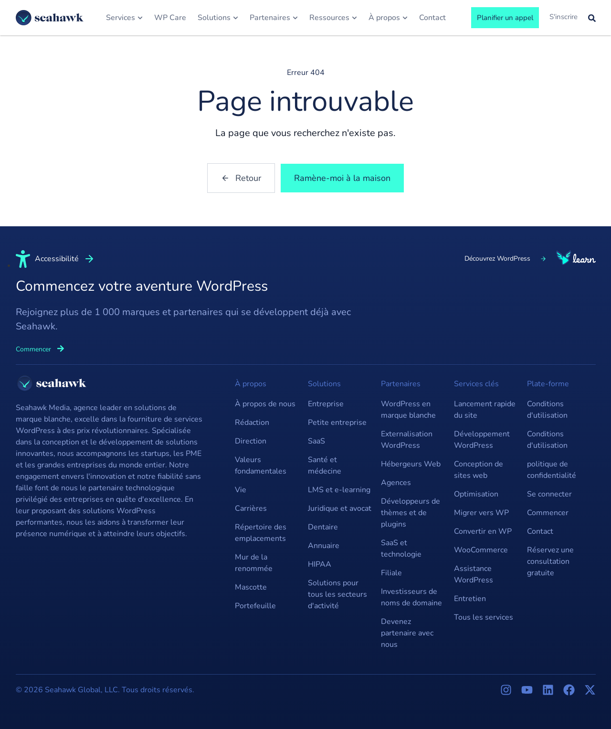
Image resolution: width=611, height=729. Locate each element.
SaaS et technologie (401, 549)
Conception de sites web (478, 470)
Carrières (251, 508)
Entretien (470, 598)
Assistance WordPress (473, 574)
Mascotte (251, 587)
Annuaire (323, 545)
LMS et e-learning (339, 490)
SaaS (316, 441)
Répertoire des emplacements (260, 533)
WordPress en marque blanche (408, 410)
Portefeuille (255, 606)
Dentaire (323, 527)
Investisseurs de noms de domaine (411, 597)
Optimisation (476, 494)
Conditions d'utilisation (547, 410)
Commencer (548, 512)
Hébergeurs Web (411, 464)
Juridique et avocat (339, 508)
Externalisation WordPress (406, 440)
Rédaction (252, 422)
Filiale (391, 573)
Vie (240, 490)
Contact (540, 531)
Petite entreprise (337, 422)
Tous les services (483, 617)
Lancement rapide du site (485, 410)
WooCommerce (481, 550)
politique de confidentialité (551, 470)
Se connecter (549, 494)
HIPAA (319, 564)
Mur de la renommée (254, 563)
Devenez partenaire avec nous (407, 633)
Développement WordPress (482, 440)
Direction (250, 441)
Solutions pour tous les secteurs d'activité (337, 594)
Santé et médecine (324, 465)
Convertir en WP (483, 531)
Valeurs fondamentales (260, 465)
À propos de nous (265, 404)
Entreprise (326, 404)
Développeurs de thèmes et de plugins (410, 512)
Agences (396, 482)
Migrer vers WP (481, 512)
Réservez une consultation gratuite (550, 561)
